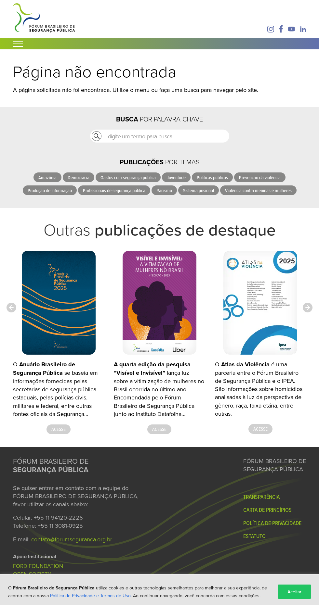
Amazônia (47, 177)
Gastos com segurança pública (128, 177)
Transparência (261, 497)
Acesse (58, 429)
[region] (159, 589)
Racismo (164, 190)
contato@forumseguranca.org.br (71, 539)
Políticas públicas (212, 177)
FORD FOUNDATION (38, 566)
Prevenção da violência (260, 177)
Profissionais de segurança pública (114, 190)
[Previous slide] (11, 307)
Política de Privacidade (272, 523)
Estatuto (254, 536)
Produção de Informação (50, 190)
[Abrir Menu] (18, 44)
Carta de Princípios (267, 510)
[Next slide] (307, 307)
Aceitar (294, 591)
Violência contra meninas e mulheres (258, 190)
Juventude (176, 177)
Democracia (78, 177)
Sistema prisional (198, 190)
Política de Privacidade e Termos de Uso (90, 595)
